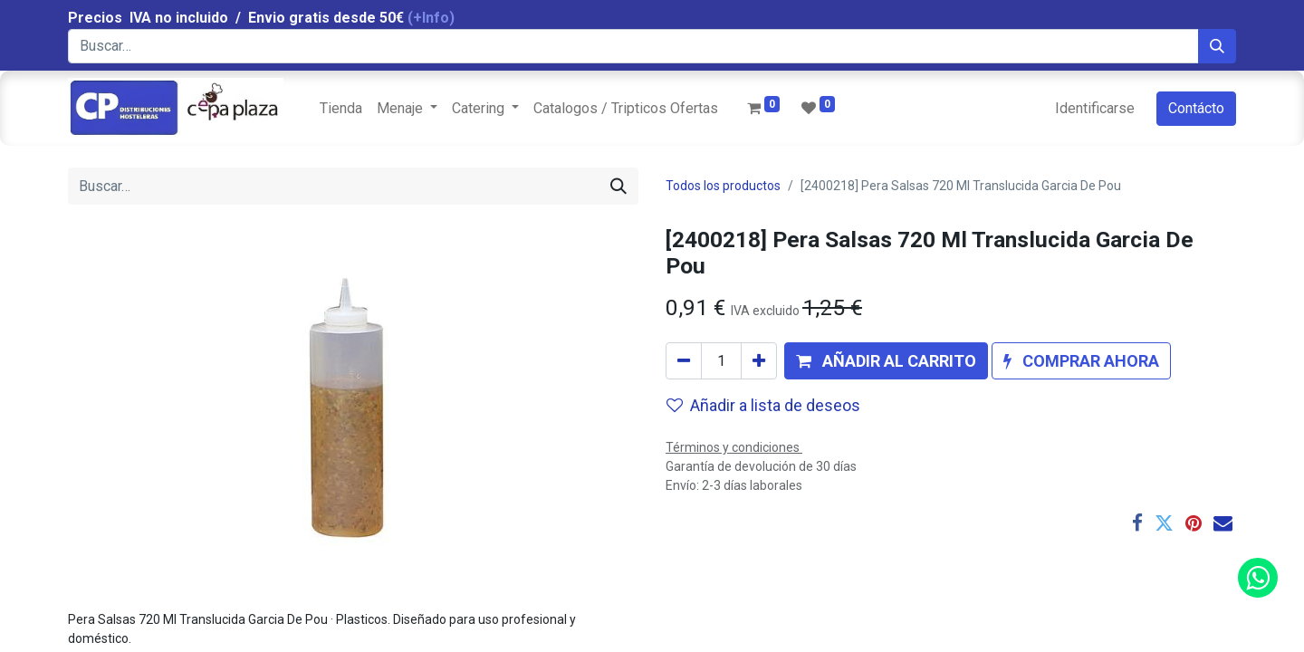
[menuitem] (340, 109)
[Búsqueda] (1217, 46)
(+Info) (431, 17)
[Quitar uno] (684, 360)
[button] (886, 360)
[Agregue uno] (759, 360)
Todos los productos (723, 185)
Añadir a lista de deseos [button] (763, 405)
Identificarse (1095, 108)
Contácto (1196, 108)
